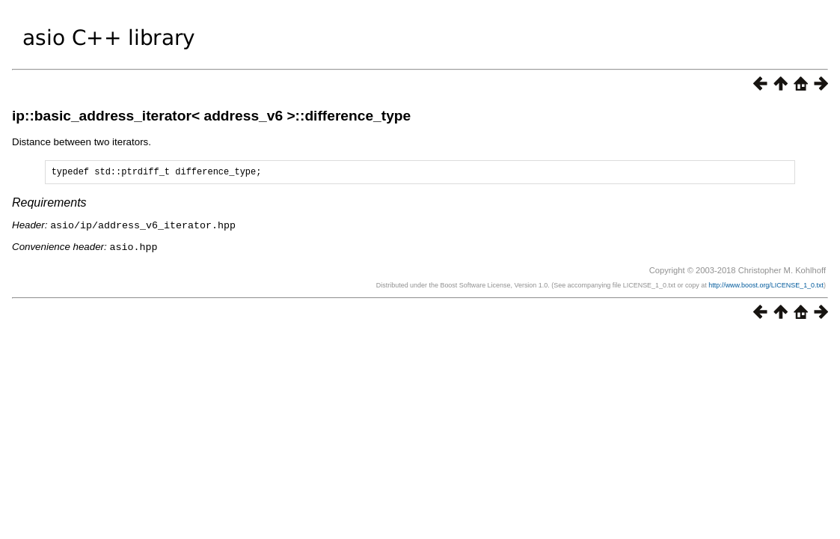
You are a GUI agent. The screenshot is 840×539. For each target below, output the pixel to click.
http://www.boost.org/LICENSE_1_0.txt (766, 286)
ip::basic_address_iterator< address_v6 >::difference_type (211, 116)
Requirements (49, 204)
